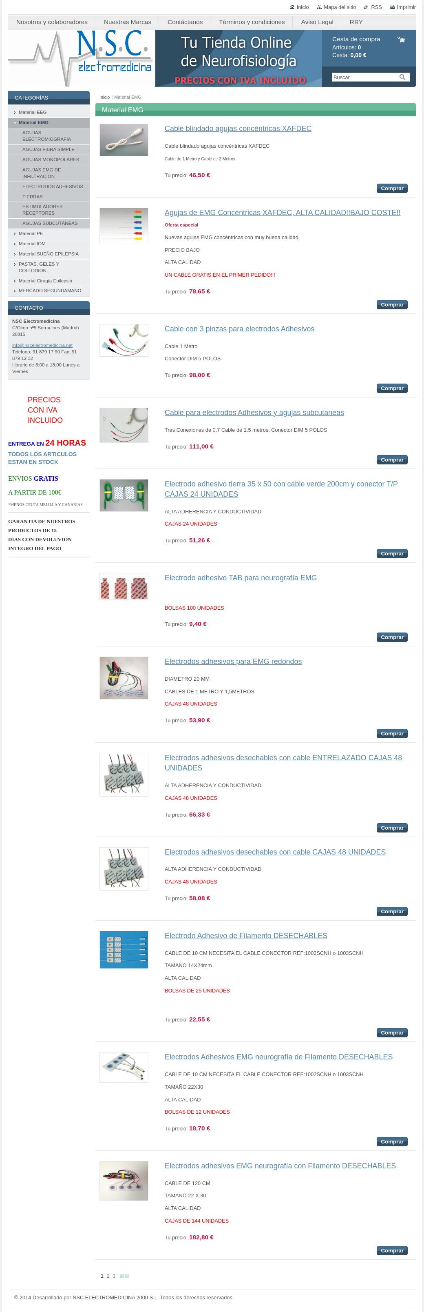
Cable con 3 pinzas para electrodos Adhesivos (239, 329)
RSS (376, 7)
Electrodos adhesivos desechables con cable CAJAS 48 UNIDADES (275, 852)
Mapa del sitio (340, 7)
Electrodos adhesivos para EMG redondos (233, 661)
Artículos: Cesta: (356, 47)
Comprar (392, 188)
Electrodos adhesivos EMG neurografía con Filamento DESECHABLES (280, 1166)
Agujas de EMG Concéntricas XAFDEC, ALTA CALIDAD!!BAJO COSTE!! (283, 213)
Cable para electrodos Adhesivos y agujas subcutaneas (254, 412)
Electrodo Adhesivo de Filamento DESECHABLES (246, 936)
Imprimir (406, 7)
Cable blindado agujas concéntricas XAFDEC (238, 128)
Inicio (303, 7)
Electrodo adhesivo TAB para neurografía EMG (241, 578)
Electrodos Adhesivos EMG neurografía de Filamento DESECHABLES (279, 1057)
